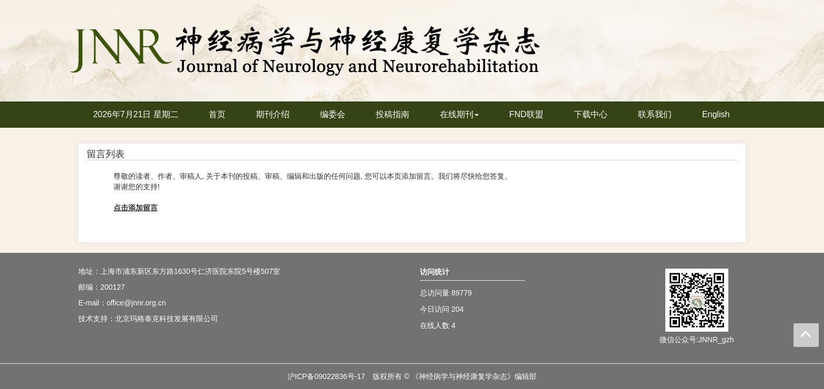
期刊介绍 (273, 114)
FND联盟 (526, 114)
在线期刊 (459, 114)
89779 (461, 293)
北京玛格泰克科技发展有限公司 (166, 318)
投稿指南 (392, 114)
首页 (217, 114)
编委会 (332, 114)
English (715, 114)
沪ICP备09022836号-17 (326, 376)
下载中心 (590, 114)
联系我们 (655, 114)
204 (457, 309)
